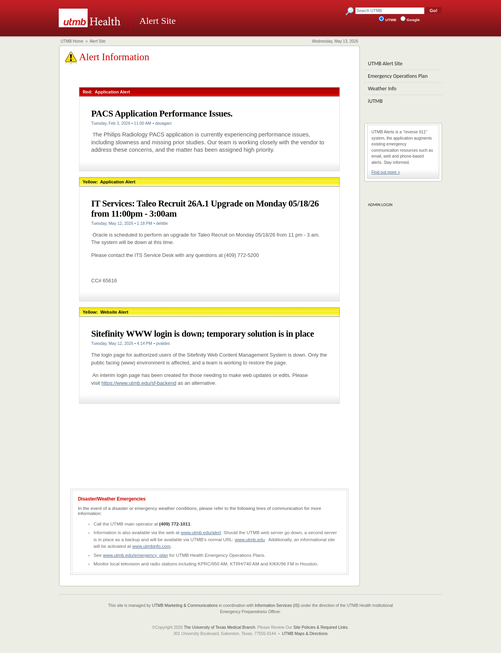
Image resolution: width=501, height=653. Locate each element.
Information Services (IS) (277, 605)
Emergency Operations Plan (397, 76)
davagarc (163, 123)
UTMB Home (72, 41)
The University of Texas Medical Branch (219, 627)
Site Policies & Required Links (321, 627)
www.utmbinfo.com (151, 546)
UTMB (391, 20)
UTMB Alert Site (385, 63)
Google (413, 20)
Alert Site (98, 41)
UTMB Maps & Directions (305, 633)
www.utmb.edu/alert (201, 532)
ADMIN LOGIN (380, 204)
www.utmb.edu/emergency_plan (135, 555)
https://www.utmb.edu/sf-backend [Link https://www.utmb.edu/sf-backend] (138, 383)
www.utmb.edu (250, 539)
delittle (162, 223)
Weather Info (382, 88)
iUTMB (375, 101)
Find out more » (385, 172)
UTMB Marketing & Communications (185, 605)
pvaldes (163, 343)
